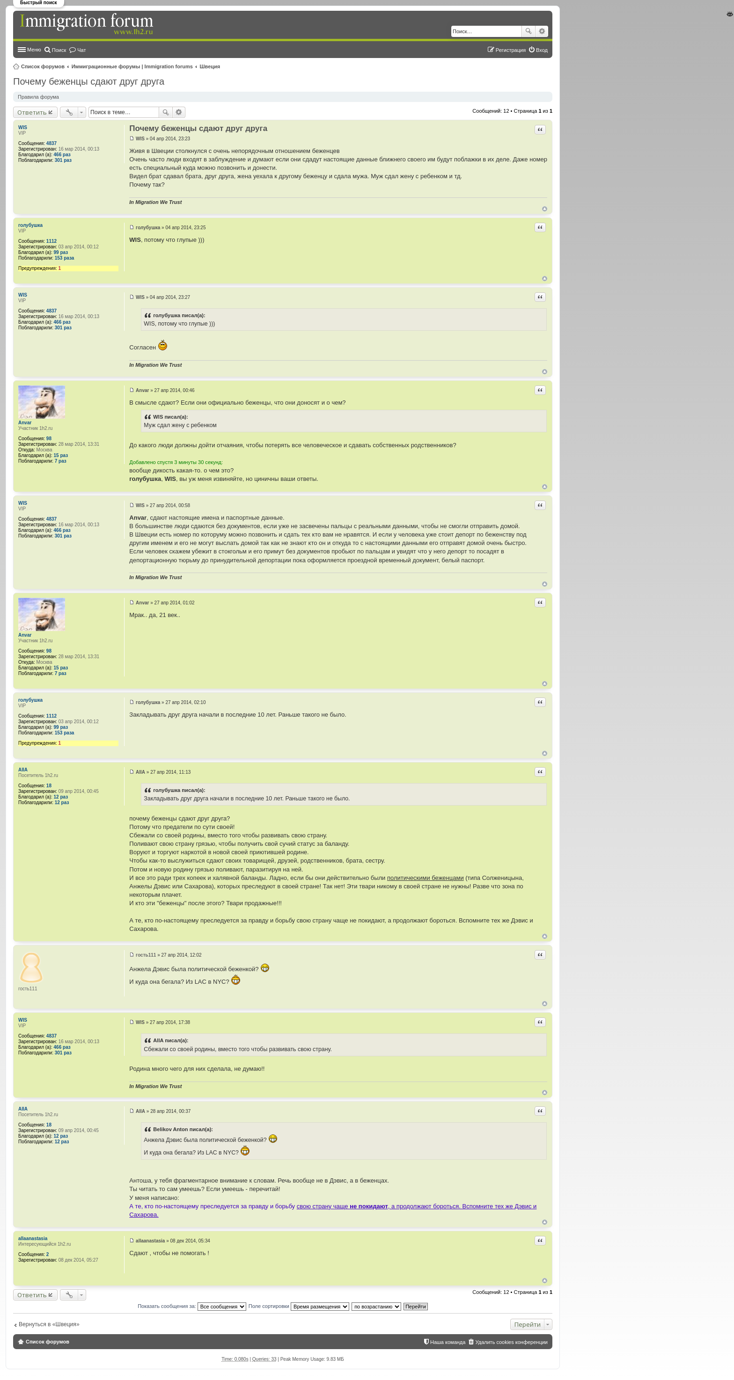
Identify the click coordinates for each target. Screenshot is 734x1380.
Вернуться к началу (544, 208)
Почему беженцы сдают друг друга (88, 81)
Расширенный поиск (542, 31)
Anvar (24, 422)
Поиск (528, 31)
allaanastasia (32, 1238)
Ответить (32, 112)
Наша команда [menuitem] (447, 1342)
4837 (51, 143)
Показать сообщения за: (192, 1306)
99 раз (61, 252)
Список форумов (43, 66)
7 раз (60, 461)
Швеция (210, 66)
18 (48, 785)
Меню (34, 49)
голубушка (30, 225)
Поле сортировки (299, 1306)
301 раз (63, 160)
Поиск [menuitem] (59, 50)
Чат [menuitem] (81, 50)
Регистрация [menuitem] (511, 50)
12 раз (61, 796)
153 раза (64, 258)
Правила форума (38, 97)
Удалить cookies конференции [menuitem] (511, 1342)
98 (48, 438)
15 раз (61, 455)
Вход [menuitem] (542, 50)
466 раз (62, 154)
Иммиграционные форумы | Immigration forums (132, 66)
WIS (22, 127)
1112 (51, 241)
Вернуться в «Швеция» (49, 1324)
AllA (23, 769)
